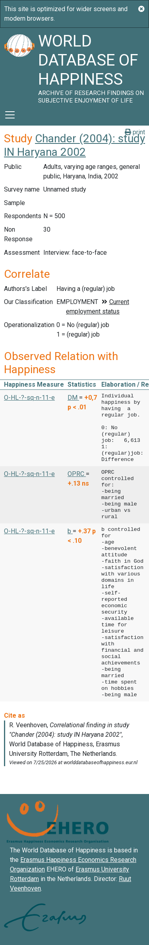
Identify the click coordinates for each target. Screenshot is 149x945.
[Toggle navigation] (10, 114)
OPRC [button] (77, 474)
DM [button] (73, 397)
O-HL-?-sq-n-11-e (29, 397)
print (135, 132)
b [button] (70, 531)
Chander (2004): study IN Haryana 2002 (74, 145)
